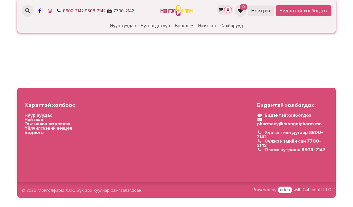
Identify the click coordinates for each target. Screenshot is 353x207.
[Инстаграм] (50, 10)
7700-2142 (123, 11)
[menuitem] (123, 25)
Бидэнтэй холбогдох (303, 11)
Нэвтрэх (261, 11)
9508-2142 (95, 11)
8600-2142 (73, 11)
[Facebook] (39, 10)
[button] (28, 11)
